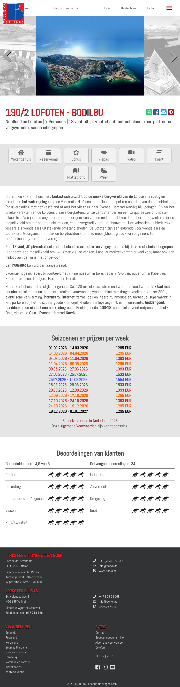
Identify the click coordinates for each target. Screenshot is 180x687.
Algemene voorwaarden (109, 642)
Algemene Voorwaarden (78, 426)
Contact (100, 632)
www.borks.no (108, 606)
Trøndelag (11, 657)
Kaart (159, 155)
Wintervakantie (15, 672)
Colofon (100, 647)
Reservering (48, 155)
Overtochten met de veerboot (66, 11)
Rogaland (11, 637)
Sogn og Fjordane (16, 647)
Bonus (76, 155)
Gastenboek (128, 8)
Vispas (104, 155)
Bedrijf (151, 8)
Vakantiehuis (21, 155)
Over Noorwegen (103, 11)
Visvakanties (13, 667)
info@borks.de (108, 566)
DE (97, 656)
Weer (104, 173)
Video (131, 155)
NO (113, 656)
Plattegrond (76, 173)
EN (102, 656)
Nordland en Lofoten (18, 662)
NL (108, 656)
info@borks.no (108, 601)
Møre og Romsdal (16, 652)
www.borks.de (108, 571)
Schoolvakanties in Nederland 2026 (90, 420)
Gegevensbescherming (109, 637)
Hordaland (11, 642)
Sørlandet (11, 632)
